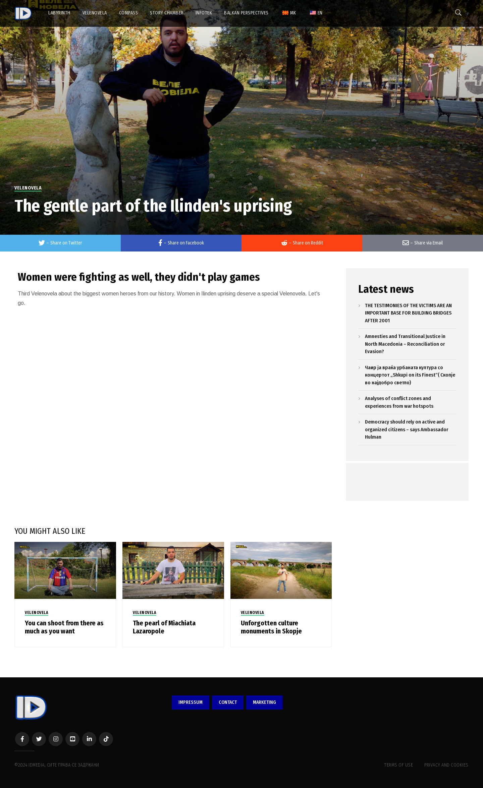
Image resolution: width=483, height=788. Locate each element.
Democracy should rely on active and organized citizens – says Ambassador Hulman (406, 429)
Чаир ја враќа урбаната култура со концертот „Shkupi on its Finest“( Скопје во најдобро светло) (410, 375)
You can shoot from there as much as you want (64, 627)
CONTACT (228, 702)
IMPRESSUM (190, 702)
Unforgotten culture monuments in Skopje (271, 627)
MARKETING (264, 702)
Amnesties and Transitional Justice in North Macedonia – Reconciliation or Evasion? (405, 343)
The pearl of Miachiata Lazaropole (164, 627)
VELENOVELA (28, 188)
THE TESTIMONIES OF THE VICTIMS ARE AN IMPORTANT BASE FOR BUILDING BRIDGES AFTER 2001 (408, 313)
